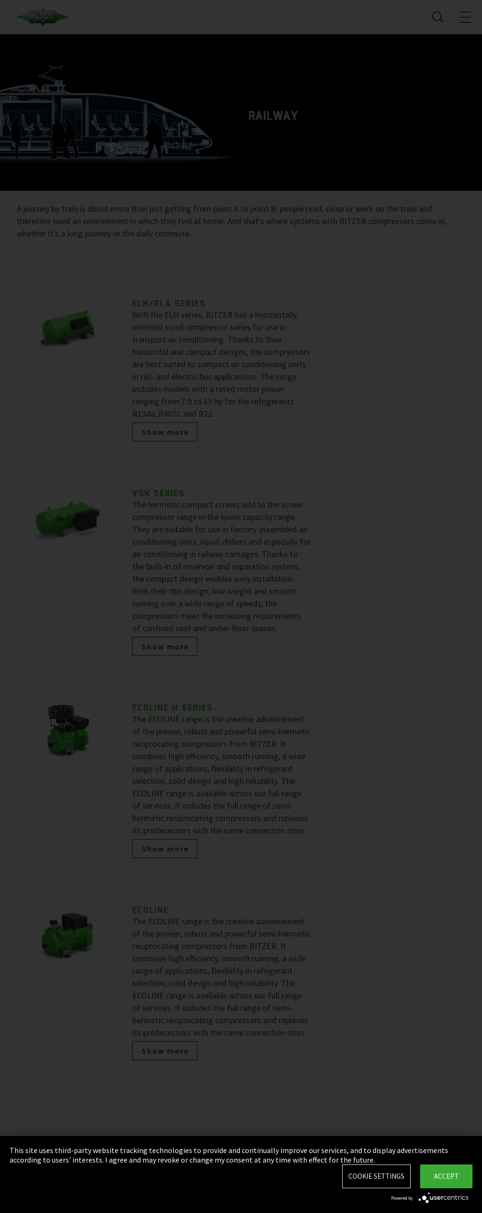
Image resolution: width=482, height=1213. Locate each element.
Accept (446, 1176)
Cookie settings (376, 1176)
